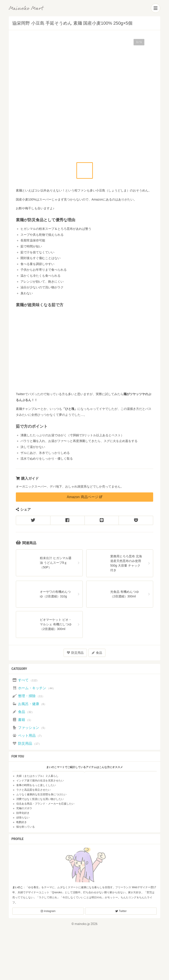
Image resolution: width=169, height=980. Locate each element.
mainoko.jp (82, 924)
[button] (84, 170)
